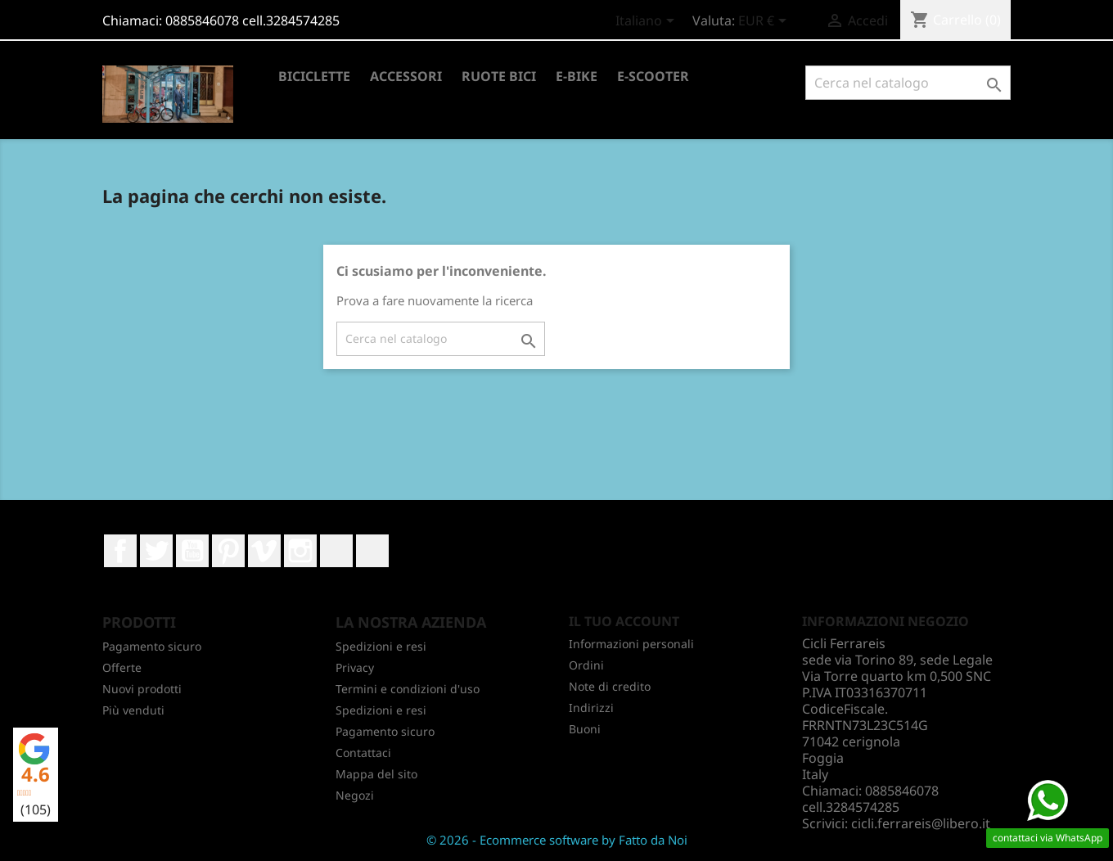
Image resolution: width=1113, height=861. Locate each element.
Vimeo (264, 550)
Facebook (120, 550)
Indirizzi (591, 707)
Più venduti (133, 710)
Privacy (355, 667)
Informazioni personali (631, 643)
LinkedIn (336, 550)
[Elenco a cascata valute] (765, 22)
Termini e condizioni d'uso (408, 688)
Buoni (585, 729)
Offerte (122, 667)
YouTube (192, 550)
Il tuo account (624, 621)
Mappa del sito (376, 774)
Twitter (156, 550)
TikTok (372, 550)
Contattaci (363, 752)
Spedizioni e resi (381, 646)
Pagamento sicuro (151, 646)
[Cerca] (908, 82)
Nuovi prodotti (142, 688)
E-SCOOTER (653, 76)
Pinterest (228, 550)
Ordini (586, 665)
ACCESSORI (406, 76)
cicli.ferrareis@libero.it (920, 823)
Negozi (355, 795)
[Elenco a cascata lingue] (647, 22)
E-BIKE (576, 76)
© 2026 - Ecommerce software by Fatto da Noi (556, 840)
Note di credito (610, 686)
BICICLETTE (314, 76)
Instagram (300, 550)
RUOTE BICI (499, 76)
